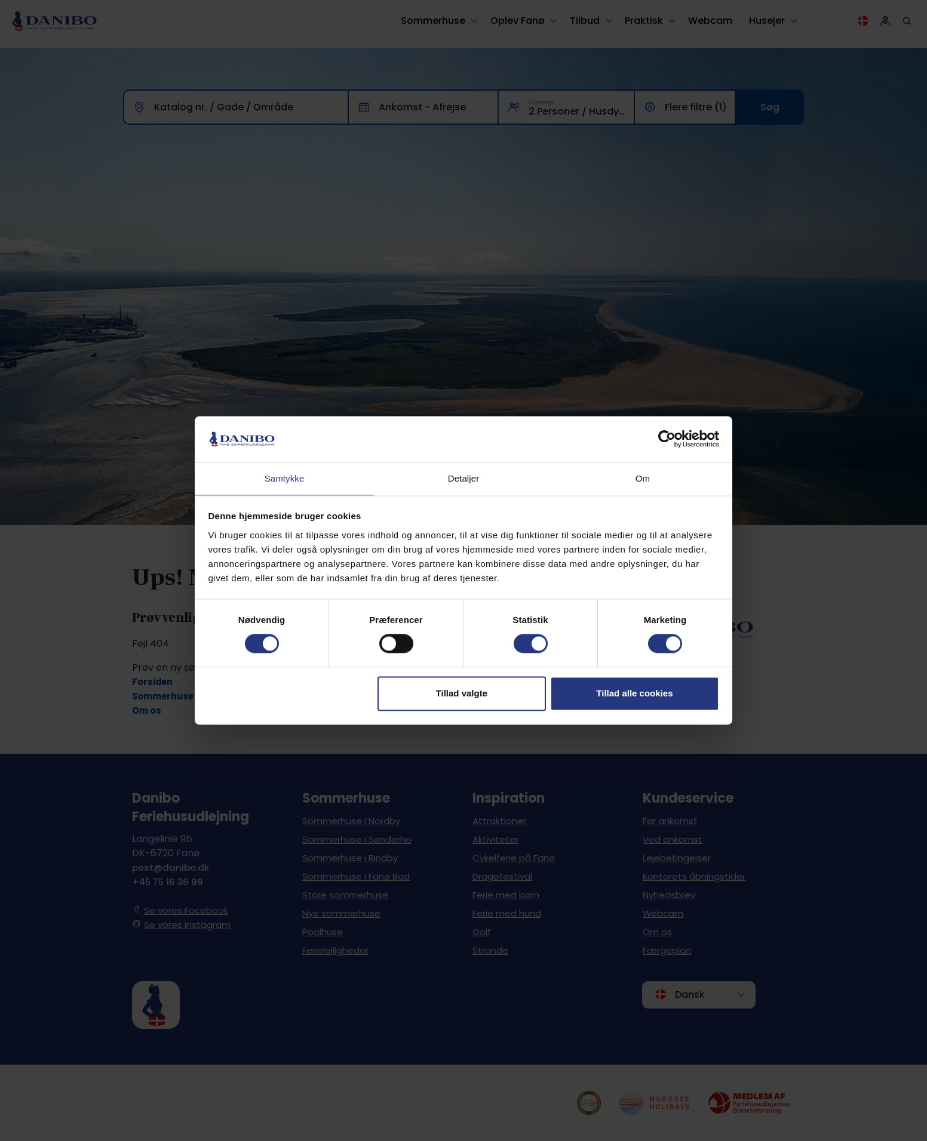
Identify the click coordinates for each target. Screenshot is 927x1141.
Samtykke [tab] (285, 478)
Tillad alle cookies (634, 694)
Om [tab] (643, 478)
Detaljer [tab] (464, 478)
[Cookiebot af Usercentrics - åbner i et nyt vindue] (667, 439)
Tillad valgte (461, 694)
